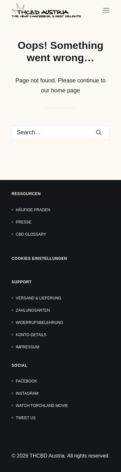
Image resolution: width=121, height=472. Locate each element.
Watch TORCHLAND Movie (42, 405)
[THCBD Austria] (46, 10)
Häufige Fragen (33, 210)
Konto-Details (31, 335)
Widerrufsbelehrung (39, 322)
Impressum (27, 347)
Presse (24, 222)
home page (65, 90)
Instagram (27, 393)
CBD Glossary (31, 234)
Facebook (26, 381)
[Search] (60, 132)
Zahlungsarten (33, 310)
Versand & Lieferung (38, 298)
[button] (106, 10)
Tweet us (26, 418)
